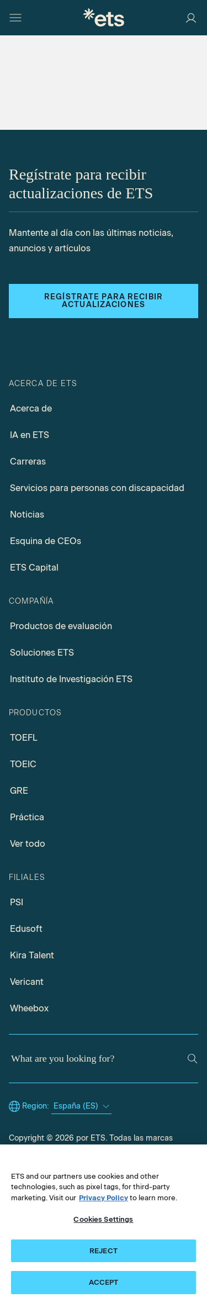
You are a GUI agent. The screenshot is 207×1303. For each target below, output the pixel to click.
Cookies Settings (103, 1219)
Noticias (27, 514)
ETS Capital (34, 567)
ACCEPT (104, 1282)
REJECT (103, 1251)
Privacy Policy (103, 1198)
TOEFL (24, 737)
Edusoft (26, 929)
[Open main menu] (15, 17)
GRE (19, 790)
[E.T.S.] (103, 17)
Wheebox (29, 1008)
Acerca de (31, 408)
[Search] (192, 1058)
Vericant (27, 982)
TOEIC (23, 764)
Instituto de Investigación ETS (71, 679)
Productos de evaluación (61, 626)
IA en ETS (29, 435)
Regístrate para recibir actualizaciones (103, 300)
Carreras (28, 461)
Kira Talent (32, 955)
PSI (16, 902)
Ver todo (27, 843)
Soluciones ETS (42, 652)
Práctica (27, 817)
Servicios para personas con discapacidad (97, 488)
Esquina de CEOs (45, 541)
